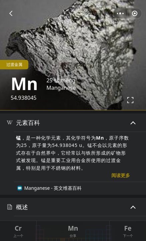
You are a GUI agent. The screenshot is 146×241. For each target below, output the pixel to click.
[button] (11, 13)
